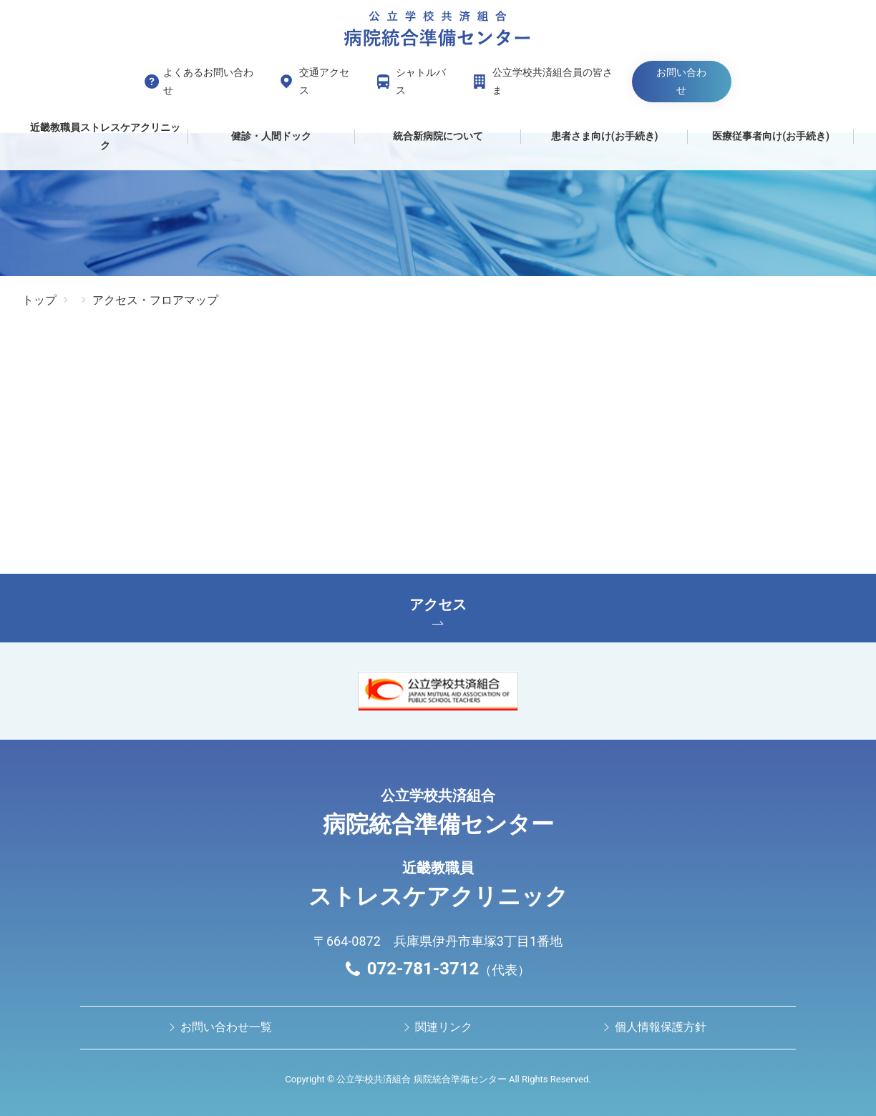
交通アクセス (324, 81)
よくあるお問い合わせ (208, 81)
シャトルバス (421, 81)
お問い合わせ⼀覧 (226, 1027)
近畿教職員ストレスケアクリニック (105, 136)
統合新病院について (438, 136)
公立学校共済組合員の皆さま (552, 81)
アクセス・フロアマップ (155, 300)
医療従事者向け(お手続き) (770, 136)
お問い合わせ (681, 81)
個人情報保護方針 (660, 1027)
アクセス (438, 610)
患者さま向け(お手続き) (604, 136)
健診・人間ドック (271, 136)
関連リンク (443, 1027)
